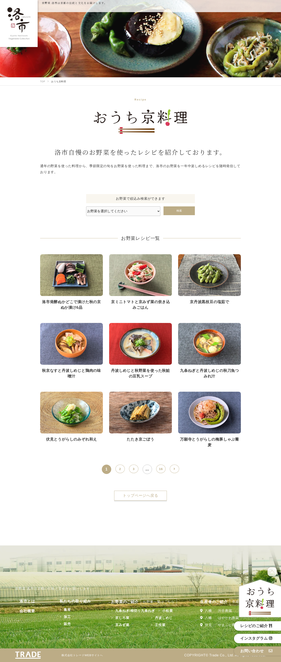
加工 (61, 617)
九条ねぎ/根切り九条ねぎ (132, 610)
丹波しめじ (161, 618)
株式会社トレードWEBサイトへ (85, 655)
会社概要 (23, 611)
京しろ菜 (119, 618)
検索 (179, 210)
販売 (61, 624)
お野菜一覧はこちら (156, 602)
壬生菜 (157, 625)
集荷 (61, 609)
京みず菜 (119, 625)
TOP (272, 571)
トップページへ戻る (140, 495)
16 (161, 469)
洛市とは (23, 601)
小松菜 (164, 610)
